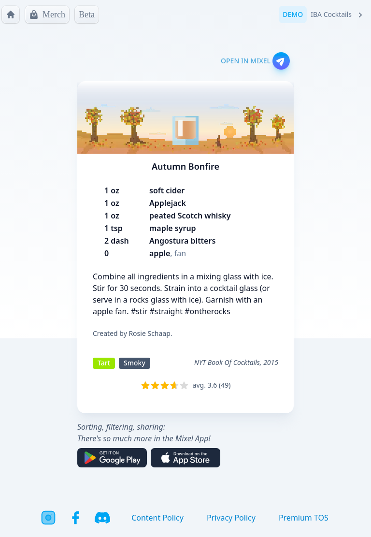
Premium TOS (303, 517)
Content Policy (157, 517)
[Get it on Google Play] (112, 457)
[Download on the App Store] (185, 457)
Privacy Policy (231, 517)
